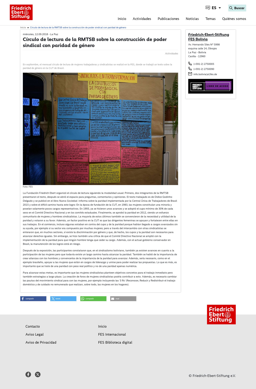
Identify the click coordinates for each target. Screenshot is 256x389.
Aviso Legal (34, 334)
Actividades (142, 18)
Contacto (32, 326)
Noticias (192, 18)
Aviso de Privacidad (40, 342)
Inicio (122, 18)
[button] (33, 298)
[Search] (237, 8)
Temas (210, 18)
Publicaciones (168, 18)
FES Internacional (112, 334)
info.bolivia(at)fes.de (205, 74)
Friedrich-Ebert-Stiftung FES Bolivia (208, 36)
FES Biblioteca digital (115, 342)
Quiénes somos (234, 18)
